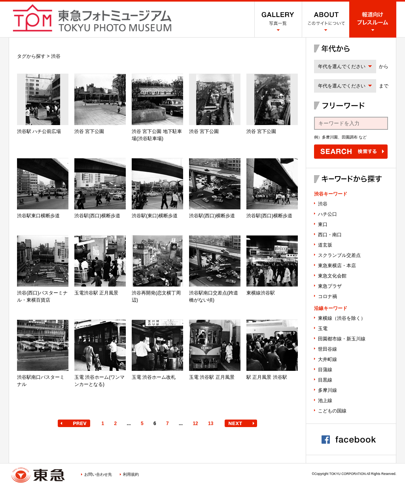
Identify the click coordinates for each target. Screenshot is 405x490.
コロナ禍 (327, 296)
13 (210, 423)
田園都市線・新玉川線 (341, 339)
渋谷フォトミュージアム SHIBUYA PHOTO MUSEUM (92, 18)
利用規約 (131, 474)
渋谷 (322, 204)
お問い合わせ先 (98, 474)
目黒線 (325, 380)
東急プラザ (330, 286)
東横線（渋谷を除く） (341, 318)
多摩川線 (327, 390)
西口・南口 (330, 234)
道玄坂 (325, 245)
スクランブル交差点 (339, 255)
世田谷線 (327, 349)
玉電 (322, 328)
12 (195, 423)
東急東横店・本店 (337, 265)
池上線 (325, 400)
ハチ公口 (327, 214)
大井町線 (327, 359)
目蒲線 (325, 369)
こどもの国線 (332, 411)
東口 (322, 224)
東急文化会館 (332, 276)
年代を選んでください (341, 66)
